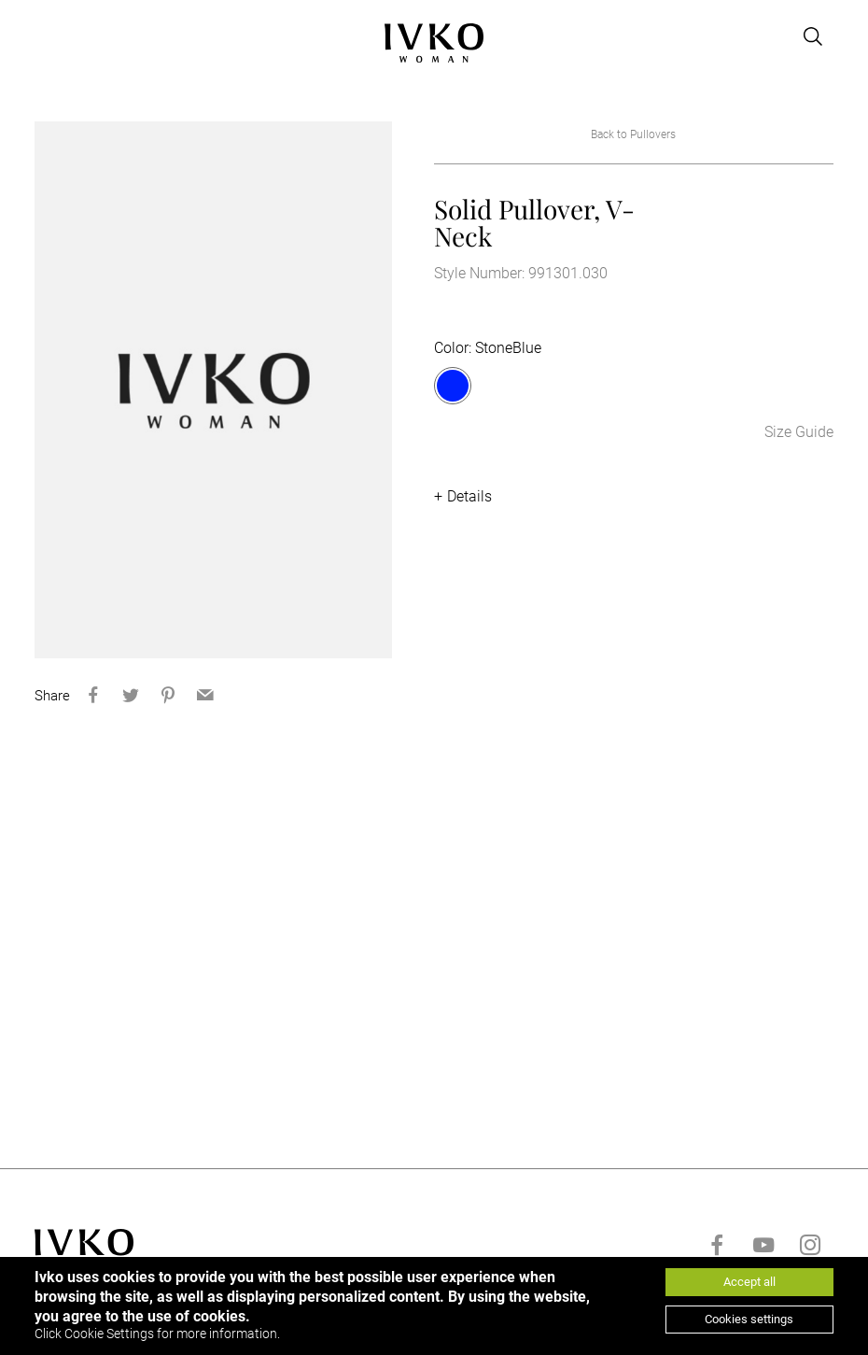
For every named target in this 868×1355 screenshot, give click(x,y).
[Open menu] (45, 36)
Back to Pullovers (633, 134)
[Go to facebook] (716, 1244)
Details (469, 496)
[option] (214, 389)
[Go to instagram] (810, 1244)
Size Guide (798, 432)
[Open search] (812, 36)
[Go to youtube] (763, 1244)
